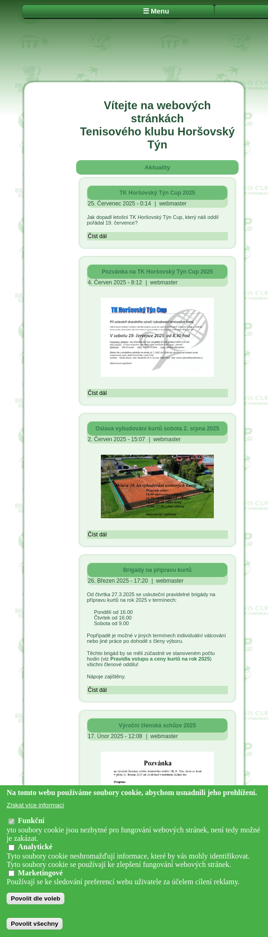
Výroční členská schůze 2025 (157, 725)
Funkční (31, 820)
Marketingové (40, 873)
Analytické (35, 847)
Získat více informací (35, 805)
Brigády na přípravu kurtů (157, 570)
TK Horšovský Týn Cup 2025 (157, 193)
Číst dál (97, 236)
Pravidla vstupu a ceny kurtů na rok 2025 (160, 659)
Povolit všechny (34, 923)
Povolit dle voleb (35, 898)
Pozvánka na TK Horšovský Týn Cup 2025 (157, 271)
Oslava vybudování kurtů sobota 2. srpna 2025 (157, 428)
